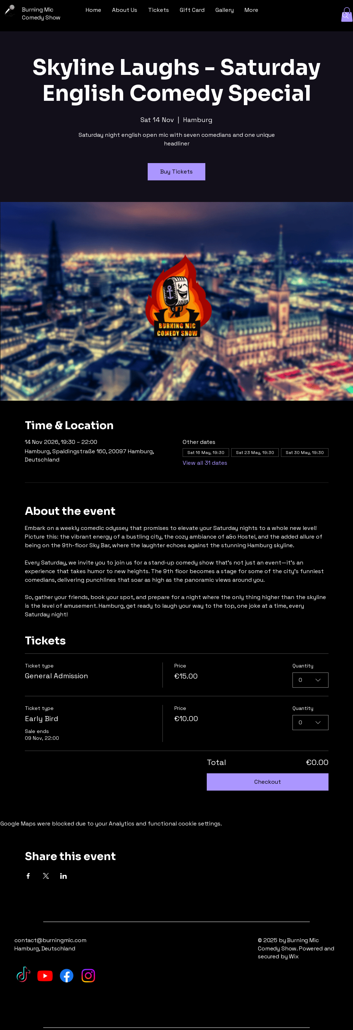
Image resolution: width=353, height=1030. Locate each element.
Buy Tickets (176, 171)
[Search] (345, 15)
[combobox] (310, 679)
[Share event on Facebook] (28, 876)
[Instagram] (88, 976)
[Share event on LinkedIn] (63, 876)
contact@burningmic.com (50, 940)
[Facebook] (67, 976)
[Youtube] (45, 976)
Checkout (267, 782)
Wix (294, 956)
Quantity (302, 665)
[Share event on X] (46, 876)
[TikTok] (23, 976)
